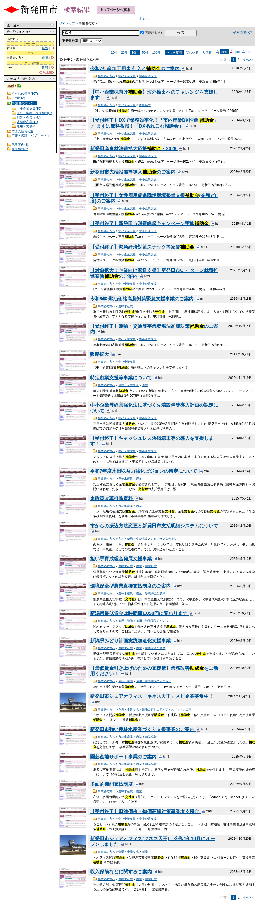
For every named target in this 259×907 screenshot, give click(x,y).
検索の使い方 (242, 32)
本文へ (144, 19)
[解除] (46, 48)
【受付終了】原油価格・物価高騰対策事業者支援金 (145, 811)
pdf (237, 52)
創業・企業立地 (128, 385)
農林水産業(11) (27, 122)
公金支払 (171, 538)
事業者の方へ (106, 76)
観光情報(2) (20, 149)
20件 (124, 52)
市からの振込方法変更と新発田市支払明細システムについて (154, 525)
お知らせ (156, 538)
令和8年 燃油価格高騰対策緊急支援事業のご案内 (142, 298)
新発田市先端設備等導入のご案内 (133, 172)
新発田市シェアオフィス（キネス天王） (168, 709)
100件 (156, 52)
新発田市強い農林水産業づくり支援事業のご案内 (143, 729)
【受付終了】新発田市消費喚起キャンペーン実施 (150, 223)
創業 (145, 385)
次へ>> (248, 60)
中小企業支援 (127, 76)
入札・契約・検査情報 (132, 538)
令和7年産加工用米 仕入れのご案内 (135, 68)
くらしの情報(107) (25, 93)
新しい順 (192, 52)
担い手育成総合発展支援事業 (121, 558)
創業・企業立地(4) (30, 117)
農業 (139, 478)
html (224, 52)
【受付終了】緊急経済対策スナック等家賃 (143, 247)
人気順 (207, 52)
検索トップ (10, 86)
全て (250, 52)
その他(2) (18, 98)
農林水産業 (125, 306)
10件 (114, 52)
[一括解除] (46, 72)
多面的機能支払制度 (112, 784)
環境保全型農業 (155, 593)
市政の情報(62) (22, 131)
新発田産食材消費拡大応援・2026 (134, 148)
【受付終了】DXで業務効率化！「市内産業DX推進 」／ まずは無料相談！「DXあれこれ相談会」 (154, 123)
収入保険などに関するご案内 (121, 871)
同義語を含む (154, 32)
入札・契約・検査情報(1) (34, 113)
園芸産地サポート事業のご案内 (124, 756)
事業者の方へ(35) (24, 103)
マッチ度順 (174, 52)
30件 (134, 52)
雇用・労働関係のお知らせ (153, 620)
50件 (145, 52)
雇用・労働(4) (26, 126)
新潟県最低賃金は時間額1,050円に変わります (139, 613)
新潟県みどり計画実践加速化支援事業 (131, 640)
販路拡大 (145, 105)
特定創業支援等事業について (121, 377)
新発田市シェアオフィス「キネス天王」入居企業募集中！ (151, 696)
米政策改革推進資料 (112, 498)
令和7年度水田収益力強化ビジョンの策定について (144, 471)
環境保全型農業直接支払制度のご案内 (131, 586)
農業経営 (151, 566)
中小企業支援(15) (29, 108)
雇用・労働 (125, 620)
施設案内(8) (20, 145)
